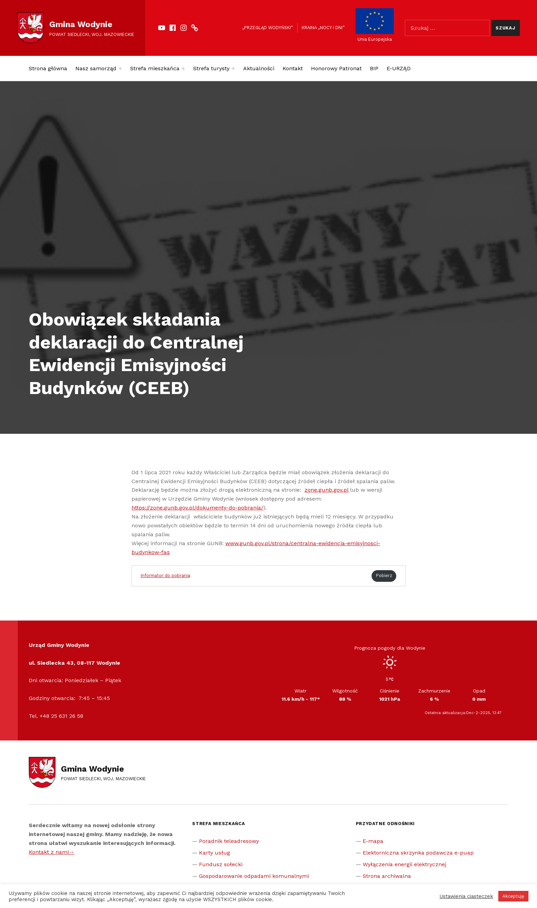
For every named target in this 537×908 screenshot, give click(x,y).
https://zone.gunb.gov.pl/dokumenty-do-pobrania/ (197, 507)
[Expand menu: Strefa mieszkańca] (183, 68)
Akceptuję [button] (513, 896)
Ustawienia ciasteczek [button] (466, 896)
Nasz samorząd (95, 68)
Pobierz (384, 575)
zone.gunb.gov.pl (326, 490)
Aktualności (258, 68)
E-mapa (373, 841)
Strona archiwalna (387, 876)
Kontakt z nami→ (51, 852)
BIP (374, 68)
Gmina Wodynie (80, 24)
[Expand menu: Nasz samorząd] (120, 68)
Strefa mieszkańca (154, 68)
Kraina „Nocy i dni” (323, 27)
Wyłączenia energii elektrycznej (404, 864)
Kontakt (293, 68)
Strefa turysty (211, 68)
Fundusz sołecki (220, 864)
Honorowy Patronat (336, 68)
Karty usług (214, 852)
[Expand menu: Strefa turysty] (233, 68)
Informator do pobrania (165, 575)
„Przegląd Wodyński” (267, 27)
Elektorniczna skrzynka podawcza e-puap (418, 852)
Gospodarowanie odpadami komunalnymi (254, 876)
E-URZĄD (399, 68)
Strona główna (48, 68)
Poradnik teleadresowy (229, 841)
